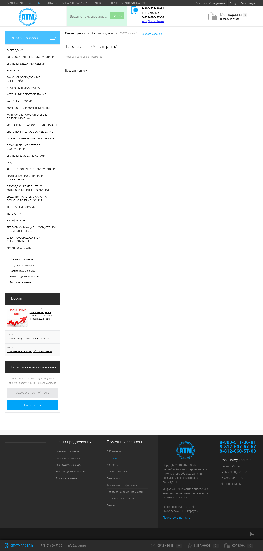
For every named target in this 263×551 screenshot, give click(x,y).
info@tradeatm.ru (153, 21)
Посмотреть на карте (176, 517)
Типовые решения (20, 282)
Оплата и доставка (74, 3)
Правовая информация (120, 498)
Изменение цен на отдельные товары (28, 338)
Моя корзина (233, 14)
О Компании (15, 3)
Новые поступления (21, 259)
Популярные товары (22, 265)
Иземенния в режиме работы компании (29, 351)
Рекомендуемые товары (24, 276)
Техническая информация (128, 3)
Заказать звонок (152, 33)
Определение (217, 3)
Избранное (203, 545)
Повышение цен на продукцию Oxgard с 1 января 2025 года (42, 315)
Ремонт (111, 505)
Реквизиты (99, 3)
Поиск (117, 16)
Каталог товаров (33, 37)
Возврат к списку (76, 70)
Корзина (238, 545)
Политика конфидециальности (125, 491)
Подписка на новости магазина (33, 367)
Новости (16, 298)
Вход (233, 3)
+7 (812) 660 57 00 (50, 545)
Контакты (51, 3)
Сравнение (166, 545)
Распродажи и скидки (22, 270)
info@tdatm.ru (241, 460)
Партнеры (34, 3)
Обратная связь (19, 545)
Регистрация (248, 3)
